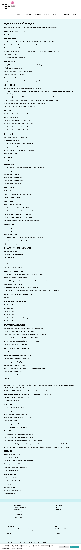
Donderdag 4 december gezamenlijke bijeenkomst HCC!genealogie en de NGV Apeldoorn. (31, 100)
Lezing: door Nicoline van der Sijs (14, 407)
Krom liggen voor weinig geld (13, 267)
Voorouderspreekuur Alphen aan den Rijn (16, 358)
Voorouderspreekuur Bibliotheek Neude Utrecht (18, 417)
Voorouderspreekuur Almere (13, 177)
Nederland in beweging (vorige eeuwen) (16, 467)
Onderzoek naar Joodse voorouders (15, 191)
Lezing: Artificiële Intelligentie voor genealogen (18, 143)
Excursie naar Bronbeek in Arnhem (14, 57)
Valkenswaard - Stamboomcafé (13, 284)
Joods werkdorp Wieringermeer (14, 254)
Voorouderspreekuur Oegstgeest (14, 362)
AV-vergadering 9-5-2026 (12, 454)
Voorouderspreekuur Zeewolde (13, 183)
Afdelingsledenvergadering (12, 140)
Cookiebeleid (7, 542)
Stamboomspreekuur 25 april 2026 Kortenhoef (18, 211)
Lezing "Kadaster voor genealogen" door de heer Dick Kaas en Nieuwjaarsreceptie (29, 41)
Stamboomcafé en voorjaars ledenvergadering (18, 318)
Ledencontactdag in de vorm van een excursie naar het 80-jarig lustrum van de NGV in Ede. (31, 290)
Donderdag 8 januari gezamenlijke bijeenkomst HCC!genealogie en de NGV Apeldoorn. (30, 97)
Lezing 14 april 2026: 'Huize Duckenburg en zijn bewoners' (21, 341)
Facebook (57, 531)
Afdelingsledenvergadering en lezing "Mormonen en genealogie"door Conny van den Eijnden (32, 51)
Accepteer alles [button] (74, 546)
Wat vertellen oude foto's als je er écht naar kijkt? (19, 71)
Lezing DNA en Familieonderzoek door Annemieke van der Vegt (23, 237)
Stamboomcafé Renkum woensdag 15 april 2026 (19, 331)
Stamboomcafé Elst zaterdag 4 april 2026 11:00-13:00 (20, 344)
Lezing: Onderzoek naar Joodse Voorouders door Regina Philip (23, 81)
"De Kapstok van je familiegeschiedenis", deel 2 (18, 437)
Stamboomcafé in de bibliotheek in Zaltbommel (18, 123)
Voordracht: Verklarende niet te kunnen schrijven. (19, 460)
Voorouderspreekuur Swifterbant (14, 171)
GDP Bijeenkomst (9, 487)
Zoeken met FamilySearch (12, 117)
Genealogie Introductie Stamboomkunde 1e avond (19, 106)
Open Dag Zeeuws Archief (12, 464)
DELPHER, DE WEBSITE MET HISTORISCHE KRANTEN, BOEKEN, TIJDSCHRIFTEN (27, 394)
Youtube (57, 533)
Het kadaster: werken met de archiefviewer (17, 382)
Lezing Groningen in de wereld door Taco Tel (17, 240)
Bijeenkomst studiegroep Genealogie (15, 244)
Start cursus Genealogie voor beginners (16, 137)
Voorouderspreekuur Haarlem (13, 371)
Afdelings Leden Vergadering (13, 68)
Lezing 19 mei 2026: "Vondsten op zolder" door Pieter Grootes (23, 274)
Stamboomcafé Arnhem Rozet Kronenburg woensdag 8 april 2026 (24, 328)
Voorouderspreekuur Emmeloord (14, 180)
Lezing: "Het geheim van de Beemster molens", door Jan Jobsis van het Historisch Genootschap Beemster (36, 447)
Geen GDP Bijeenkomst (11, 477)
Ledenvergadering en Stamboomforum (16, 414)
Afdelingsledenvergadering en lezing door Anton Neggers (21, 287)
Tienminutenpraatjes (10, 54)
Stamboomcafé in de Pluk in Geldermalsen (17, 114)
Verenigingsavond (9, 484)
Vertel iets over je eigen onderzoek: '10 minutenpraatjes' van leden (24, 368)
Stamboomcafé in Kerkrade (12, 490)
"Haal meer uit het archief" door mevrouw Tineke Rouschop (22, 48)
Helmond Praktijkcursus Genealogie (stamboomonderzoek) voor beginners (27, 281)
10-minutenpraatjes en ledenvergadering (16, 397)
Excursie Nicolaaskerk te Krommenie (15, 431)
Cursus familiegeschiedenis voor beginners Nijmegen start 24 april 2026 (26, 334)
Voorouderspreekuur (10, 153)
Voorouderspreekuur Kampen (13, 174)
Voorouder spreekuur (10, 251)
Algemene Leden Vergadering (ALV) (15, 77)
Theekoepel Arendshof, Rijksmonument (16, 264)
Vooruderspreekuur (10, 257)
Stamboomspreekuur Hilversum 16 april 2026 (18, 217)
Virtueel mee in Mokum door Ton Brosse (16, 74)
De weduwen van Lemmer (12, 197)
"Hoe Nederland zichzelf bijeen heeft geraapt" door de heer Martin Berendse (27, 44)
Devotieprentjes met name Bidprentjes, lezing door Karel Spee (23, 440)
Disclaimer (18, 542)
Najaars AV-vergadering (11, 457)
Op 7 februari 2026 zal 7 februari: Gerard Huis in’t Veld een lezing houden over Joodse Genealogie (34, 391)
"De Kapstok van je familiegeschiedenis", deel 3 (18, 434)
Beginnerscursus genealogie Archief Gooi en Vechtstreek (21, 220)
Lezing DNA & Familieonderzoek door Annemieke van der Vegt (23, 65)
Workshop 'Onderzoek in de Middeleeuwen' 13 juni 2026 (21, 338)
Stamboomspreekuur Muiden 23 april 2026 (17, 207)
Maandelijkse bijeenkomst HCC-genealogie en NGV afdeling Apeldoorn (25, 103)
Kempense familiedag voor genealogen (16, 277)
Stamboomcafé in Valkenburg (13, 480)
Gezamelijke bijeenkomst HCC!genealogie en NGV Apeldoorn (23, 88)
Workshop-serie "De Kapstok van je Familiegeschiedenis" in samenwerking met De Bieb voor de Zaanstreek (37, 444)
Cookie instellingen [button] (64, 546)
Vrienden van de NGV (61, 528)
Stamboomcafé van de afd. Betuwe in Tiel (17, 120)
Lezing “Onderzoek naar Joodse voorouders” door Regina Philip (24, 167)
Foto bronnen (41, 542)
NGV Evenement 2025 (11, 470)
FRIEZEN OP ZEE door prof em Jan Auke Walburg (18, 194)
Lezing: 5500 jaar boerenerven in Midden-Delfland (19, 150)
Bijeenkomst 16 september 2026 (14, 204)
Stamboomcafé (9, 305)
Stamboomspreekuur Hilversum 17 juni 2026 (17, 214)
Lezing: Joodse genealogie (12, 147)
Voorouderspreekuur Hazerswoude (15, 365)
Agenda (6, 34)
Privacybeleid (29, 542)
